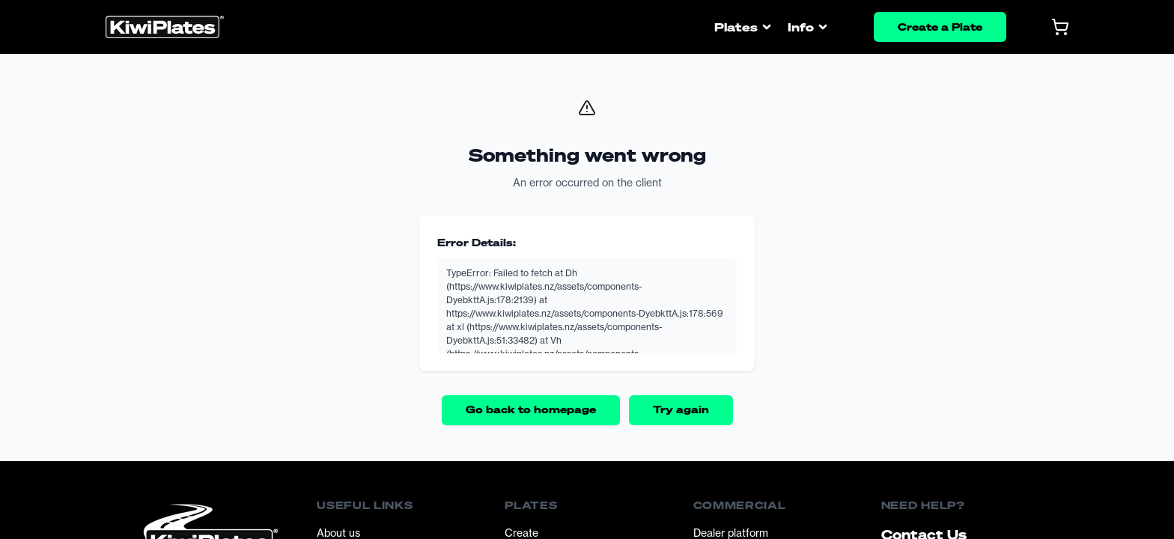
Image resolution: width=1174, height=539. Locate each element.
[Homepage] (165, 27)
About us (338, 532)
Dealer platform (730, 532)
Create (521, 532)
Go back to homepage (531, 409)
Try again (681, 409)
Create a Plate (940, 26)
